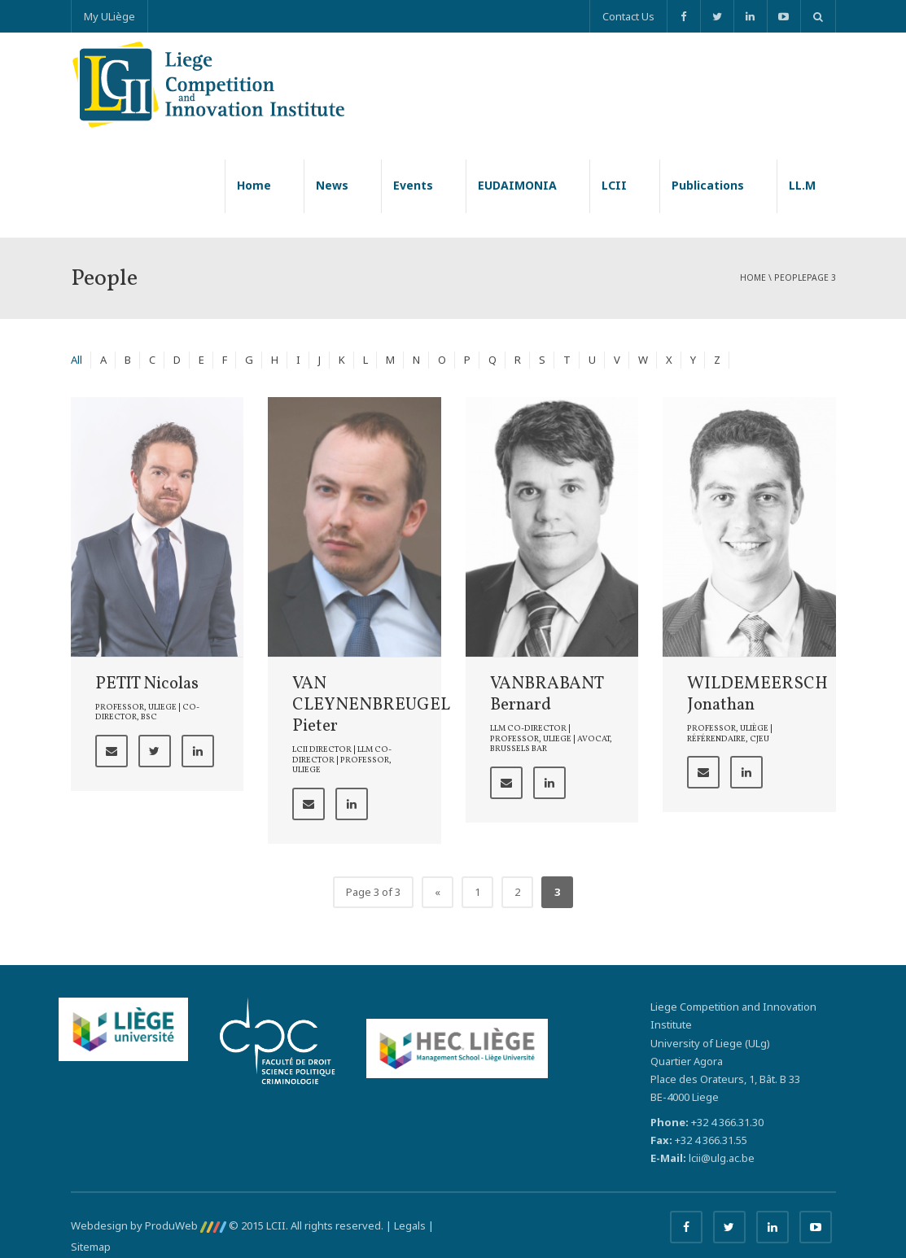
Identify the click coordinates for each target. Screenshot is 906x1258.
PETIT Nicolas (147, 684)
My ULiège (109, 16)
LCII (614, 185)
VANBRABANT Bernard (546, 694)
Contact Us (628, 16)
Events (413, 185)
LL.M (802, 185)
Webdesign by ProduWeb (148, 1225)
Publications (708, 185)
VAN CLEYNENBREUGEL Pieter (371, 705)
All (76, 359)
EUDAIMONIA (517, 185)
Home (254, 185)
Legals (410, 1225)
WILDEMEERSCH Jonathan (757, 694)
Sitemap (91, 1246)
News (332, 185)
